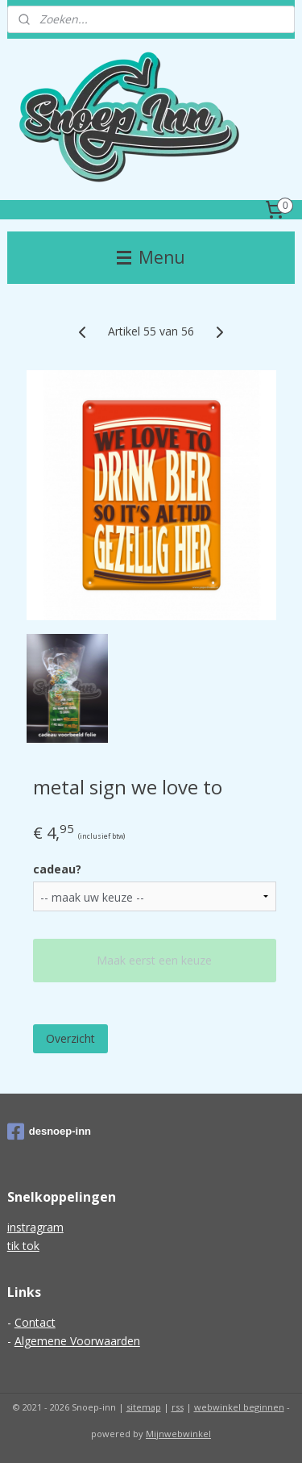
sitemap (143, 1407)
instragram (35, 1227)
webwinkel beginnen (239, 1407)
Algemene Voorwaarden (77, 1340)
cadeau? (57, 869)
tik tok (23, 1245)
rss (178, 1407)
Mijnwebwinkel (178, 1434)
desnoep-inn (49, 1131)
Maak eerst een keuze (154, 960)
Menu (151, 257)
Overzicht (70, 1038)
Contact (35, 1322)
